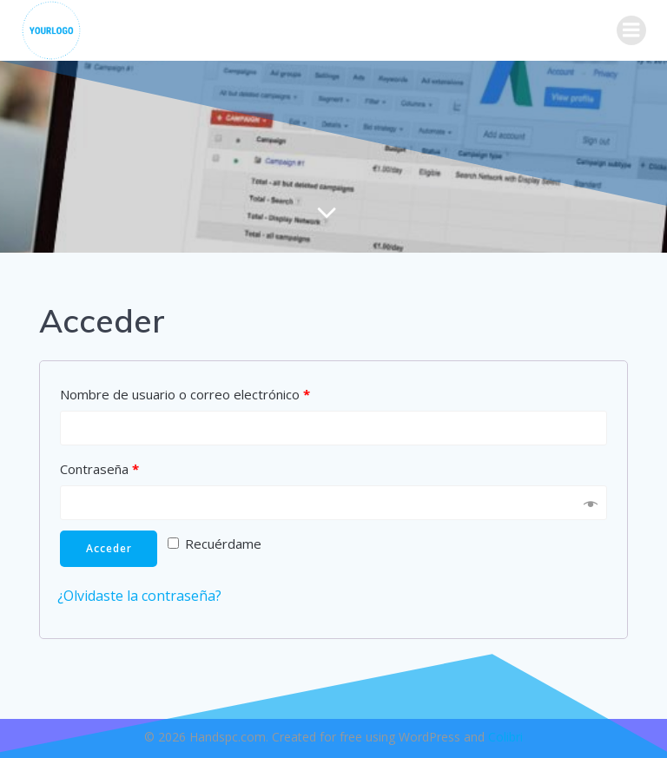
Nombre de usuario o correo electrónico (185, 394)
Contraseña (99, 469)
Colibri (505, 736)
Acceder (109, 548)
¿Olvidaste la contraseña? (139, 595)
